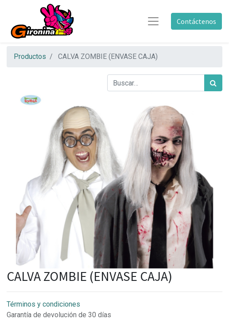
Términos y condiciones (43, 304)
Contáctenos (196, 21)
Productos (30, 56)
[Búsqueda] (213, 82)
